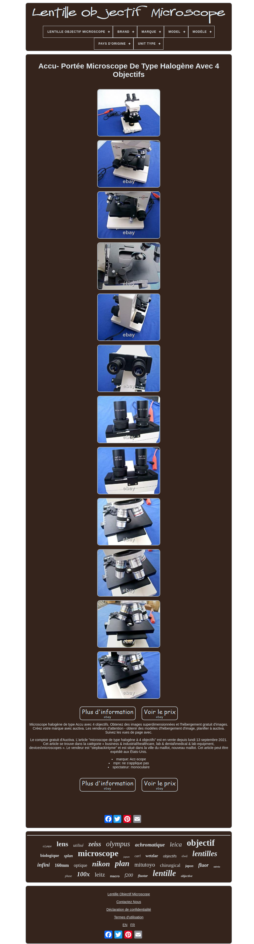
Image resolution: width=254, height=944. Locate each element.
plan (122, 863)
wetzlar (152, 856)
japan (126, 856)
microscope (98, 853)
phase (68, 876)
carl (137, 856)
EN (125, 925)
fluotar (143, 876)
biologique (49, 855)
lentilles (204, 853)
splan (68, 856)
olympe (47, 846)
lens (62, 844)
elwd (184, 856)
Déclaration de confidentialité (128, 909)
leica (176, 844)
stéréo (217, 866)
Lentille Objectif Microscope (128, 894)
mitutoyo (144, 865)
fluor (203, 865)
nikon (101, 864)
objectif (201, 843)
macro (115, 876)
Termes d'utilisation (129, 917)
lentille (164, 873)
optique (80, 865)
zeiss (95, 844)
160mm (62, 865)
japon (189, 866)
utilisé (78, 845)
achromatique (150, 845)
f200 (129, 875)
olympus (118, 844)
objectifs (170, 856)
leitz (100, 874)
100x (83, 874)
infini (43, 865)
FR (132, 925)
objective (186, 876)
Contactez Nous (128, 902)
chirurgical (170, 865)
